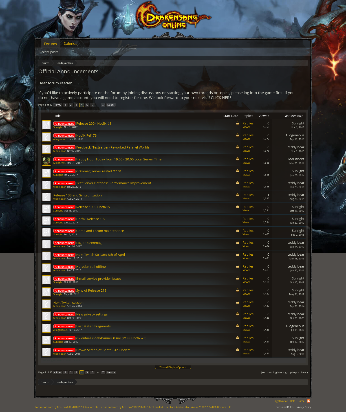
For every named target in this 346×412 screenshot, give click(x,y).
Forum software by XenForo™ (131, 407)
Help (292, 401)
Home (301, 401)
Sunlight (58, 127)
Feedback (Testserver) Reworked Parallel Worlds (113, 147)
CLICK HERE (221, 97)
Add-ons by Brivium (198, 407)
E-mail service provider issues (98, 278)
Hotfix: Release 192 (91, 218)
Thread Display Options (173, 367)
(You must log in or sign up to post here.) (284, 372)
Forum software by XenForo (67, 407)
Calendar (71, 43)
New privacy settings (92, 314)
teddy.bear (59, 151)
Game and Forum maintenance (100, 230)
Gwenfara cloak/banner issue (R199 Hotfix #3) (111, 338)
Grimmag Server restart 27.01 (99, 171)
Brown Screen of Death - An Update (103, 350)
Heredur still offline (91, 266)
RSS (308, 401)
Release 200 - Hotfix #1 (94, 123)
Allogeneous (60, 139)
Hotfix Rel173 (86, 135)
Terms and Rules (283, 407)
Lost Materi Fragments (93, 326)
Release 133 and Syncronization (77, 195)
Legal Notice (281, 401)
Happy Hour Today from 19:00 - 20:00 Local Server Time (119, 159)
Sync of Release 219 (91, 290)
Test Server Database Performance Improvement (113, 183)
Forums (50, 43)
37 (103, 104)
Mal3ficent (59, 162)
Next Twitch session (68, 302)
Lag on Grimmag (89, 242)
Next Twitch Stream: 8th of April (100, 254)
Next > (111, 104)
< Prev (57, 104)
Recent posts (49, 52)
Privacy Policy (303, 407)
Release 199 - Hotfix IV (93, 207)
